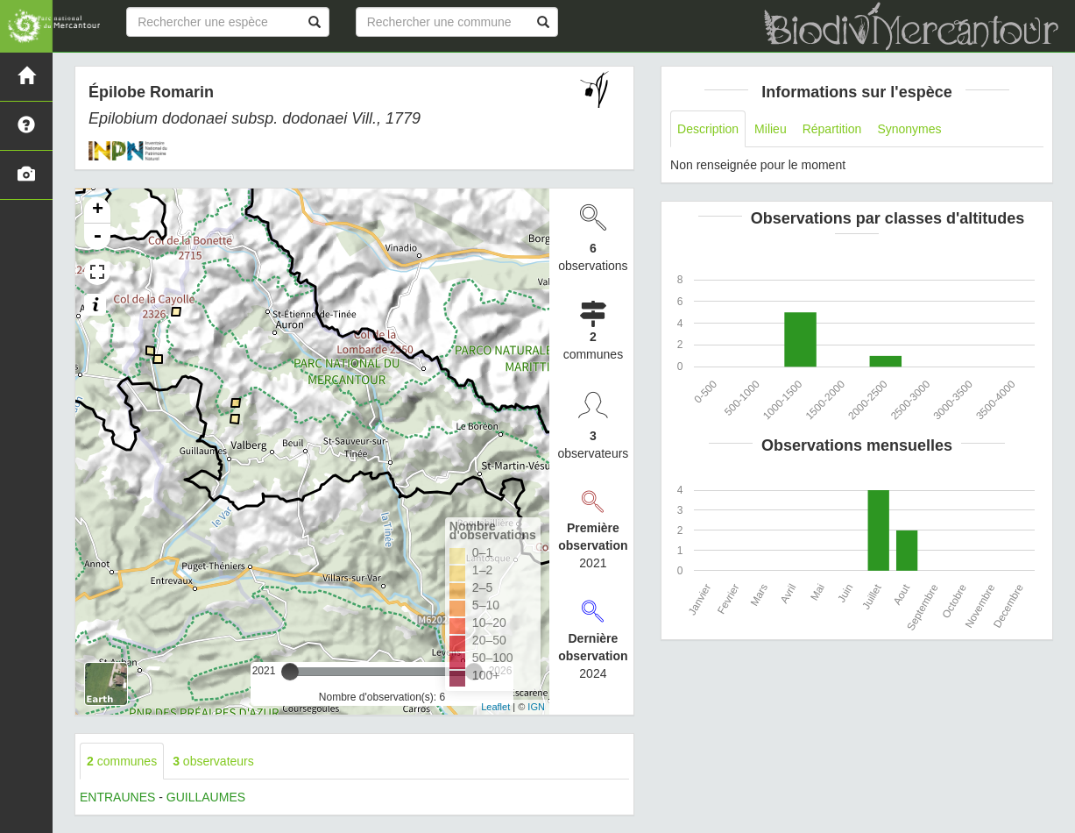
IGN (536, 706)
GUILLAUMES (205, 797)
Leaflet (495, 706)
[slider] (290, 671)
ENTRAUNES (117, 797)
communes (122, 761)
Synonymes (909, 129)
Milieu (770, 129)
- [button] (97, 237)
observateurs (213, 761)
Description (708, 129)
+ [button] (97, 210)
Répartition (832, 129)
